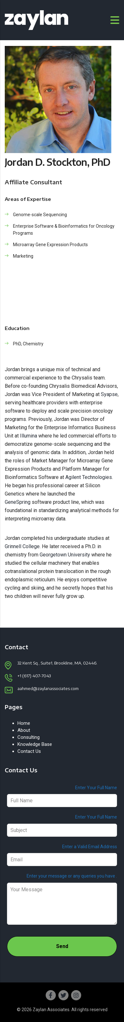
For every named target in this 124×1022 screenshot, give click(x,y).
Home (23, 723)
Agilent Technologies (88, 477)
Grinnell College (22, 546)
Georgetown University (65, 555)
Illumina (28, 436)
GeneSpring (17, 502)
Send (62, 946)
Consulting (28, 737)
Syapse (109, 394)
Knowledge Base (34, 744)
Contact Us (29, 751)
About (23, 730)
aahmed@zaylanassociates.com (48, 688)
